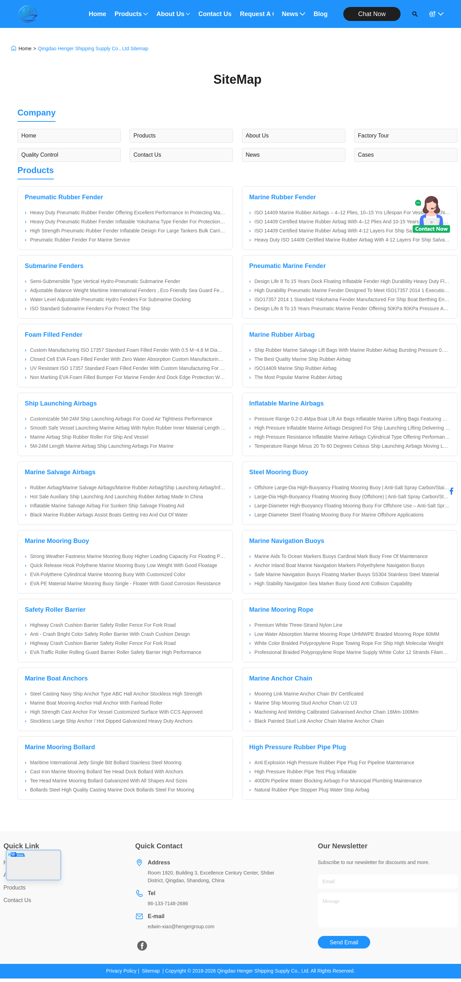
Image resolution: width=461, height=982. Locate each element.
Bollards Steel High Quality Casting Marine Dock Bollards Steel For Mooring (112, 790)
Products (131, 13)
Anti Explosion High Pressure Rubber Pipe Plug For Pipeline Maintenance (335, 762)
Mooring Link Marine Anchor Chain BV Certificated (309, 694)
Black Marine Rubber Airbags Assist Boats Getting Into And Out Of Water (109, 515)
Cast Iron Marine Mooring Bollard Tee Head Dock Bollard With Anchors (106, 771)
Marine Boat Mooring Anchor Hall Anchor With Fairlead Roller (96, 703)
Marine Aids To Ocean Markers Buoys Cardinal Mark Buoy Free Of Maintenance (341, 556)
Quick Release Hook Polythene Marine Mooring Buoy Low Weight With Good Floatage (123, 565)
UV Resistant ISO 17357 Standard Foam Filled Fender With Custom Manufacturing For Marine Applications (128, 368)
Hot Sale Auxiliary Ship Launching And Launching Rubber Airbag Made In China (116, 496)
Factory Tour (373, 136)
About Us (173, 13)
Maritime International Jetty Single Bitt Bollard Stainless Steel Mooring (105, 762)
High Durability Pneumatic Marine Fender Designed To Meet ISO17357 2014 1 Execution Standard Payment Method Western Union (352, 290)
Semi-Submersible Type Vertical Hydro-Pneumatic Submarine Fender (105, 281)
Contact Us (215, 13)
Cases (366, 155)
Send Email (344, 942)
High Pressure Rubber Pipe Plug (297, 747)
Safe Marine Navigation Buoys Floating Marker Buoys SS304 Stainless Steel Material (347, 574)
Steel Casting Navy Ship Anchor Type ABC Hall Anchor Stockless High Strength (116, 694)
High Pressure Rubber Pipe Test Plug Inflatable (306, 771)
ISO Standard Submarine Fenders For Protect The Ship (90, 308)
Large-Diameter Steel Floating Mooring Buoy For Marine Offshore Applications (339, 515)
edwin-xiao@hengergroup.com (181, 926)
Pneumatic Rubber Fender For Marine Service (80, 240)
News (293, 13)
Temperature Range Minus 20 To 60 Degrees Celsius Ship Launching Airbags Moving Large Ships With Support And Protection (352, 446)
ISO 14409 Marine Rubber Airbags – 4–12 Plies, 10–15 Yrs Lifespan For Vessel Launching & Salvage (352, 212)
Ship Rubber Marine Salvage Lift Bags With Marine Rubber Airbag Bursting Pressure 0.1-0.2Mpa (352, 350)
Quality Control (39, 155)
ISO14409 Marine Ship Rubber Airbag (296, 368)
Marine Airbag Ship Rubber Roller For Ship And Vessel (89, 437)
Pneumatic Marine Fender (287, 265)
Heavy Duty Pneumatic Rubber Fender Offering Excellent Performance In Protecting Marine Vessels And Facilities (128, 212)
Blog (321, 13)
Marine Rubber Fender (282, 197)
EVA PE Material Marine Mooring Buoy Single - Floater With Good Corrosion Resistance (125, 583)
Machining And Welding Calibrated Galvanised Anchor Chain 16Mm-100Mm (337, 712)
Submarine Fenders (54, 265)
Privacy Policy (121, 971)
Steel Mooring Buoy (278, 472)
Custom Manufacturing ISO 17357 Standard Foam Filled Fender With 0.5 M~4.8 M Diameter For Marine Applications (128, 350)
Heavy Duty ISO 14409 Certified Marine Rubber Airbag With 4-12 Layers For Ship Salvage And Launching (352, 240)
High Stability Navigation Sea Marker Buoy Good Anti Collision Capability (333, 583)
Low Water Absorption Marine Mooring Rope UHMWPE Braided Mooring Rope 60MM (347, 634)
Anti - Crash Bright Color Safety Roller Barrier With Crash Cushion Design (110, 634)
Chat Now (372, 13)
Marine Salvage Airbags (60, 472)
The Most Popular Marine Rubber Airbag (298, 377)
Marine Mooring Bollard (60, 747)
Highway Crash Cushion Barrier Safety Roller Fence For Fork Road (103, 625)
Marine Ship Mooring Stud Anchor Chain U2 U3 (306, 703)
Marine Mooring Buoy (57, 540)
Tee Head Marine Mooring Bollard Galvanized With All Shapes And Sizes (109, 780)
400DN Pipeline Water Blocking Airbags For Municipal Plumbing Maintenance (338, 780)
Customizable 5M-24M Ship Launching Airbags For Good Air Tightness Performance (121, 419)
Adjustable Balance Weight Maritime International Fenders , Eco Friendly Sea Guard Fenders (128, 290)
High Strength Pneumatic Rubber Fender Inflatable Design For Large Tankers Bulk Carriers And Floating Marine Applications (128, 230)
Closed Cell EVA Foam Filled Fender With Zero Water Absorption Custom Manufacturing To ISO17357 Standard (128, 359)
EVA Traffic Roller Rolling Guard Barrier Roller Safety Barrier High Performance (115, 652)
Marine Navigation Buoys (286, 540)
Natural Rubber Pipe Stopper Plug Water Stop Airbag (312, 790)
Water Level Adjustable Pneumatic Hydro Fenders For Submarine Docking (110, 299)
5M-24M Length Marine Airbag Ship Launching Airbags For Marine (102, 446)
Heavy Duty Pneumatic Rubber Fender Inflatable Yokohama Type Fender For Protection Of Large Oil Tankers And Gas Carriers (128, 221)
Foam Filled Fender (53, 334)
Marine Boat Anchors (56, 678)
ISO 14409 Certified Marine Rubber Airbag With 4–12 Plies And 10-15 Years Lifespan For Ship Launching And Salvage (352, 221)
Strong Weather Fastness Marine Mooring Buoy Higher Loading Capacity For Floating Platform (128, 556)
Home (97, 13)
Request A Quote (256, 13)
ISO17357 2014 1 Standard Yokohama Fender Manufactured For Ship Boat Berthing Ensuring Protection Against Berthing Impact (352, 299)
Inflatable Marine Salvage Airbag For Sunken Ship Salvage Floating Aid (107, 505)
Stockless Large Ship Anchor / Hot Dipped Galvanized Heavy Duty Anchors (111, 721)
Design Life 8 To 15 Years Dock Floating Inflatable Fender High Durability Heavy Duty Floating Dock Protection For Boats (352, 281)
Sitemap (151, 971)
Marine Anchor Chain (280, 678)
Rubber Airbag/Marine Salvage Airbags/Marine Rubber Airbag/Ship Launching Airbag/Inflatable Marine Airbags (128, 487)
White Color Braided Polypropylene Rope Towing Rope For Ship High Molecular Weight (349, 643)
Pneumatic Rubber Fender (64, 197)
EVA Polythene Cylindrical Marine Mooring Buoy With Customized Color (107, 574)
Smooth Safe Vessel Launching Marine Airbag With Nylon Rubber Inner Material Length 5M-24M (128, 428)
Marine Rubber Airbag (282, 334)
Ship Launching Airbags (61, 403)
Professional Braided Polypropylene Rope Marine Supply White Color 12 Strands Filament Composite (352, 652)
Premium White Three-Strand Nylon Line (299, 625)
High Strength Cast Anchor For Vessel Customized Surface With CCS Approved (116, 712)
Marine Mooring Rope (281, 609)
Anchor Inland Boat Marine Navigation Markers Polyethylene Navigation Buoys (340, 565)
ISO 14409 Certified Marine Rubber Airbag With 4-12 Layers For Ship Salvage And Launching (352, 230)
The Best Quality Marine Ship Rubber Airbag (303, 359)
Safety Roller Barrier (55, 609)
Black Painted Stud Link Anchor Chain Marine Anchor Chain (319, 721)
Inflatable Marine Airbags (286, 403)
